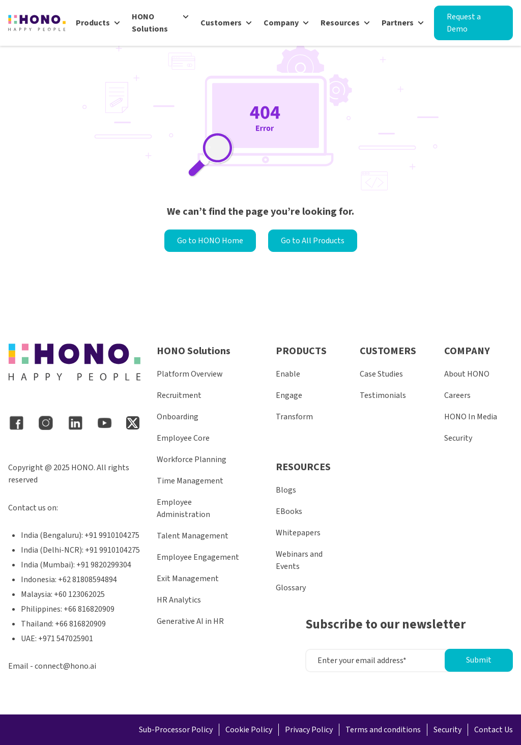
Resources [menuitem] (340, 22)
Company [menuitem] (281, 22)
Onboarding (177, 416)
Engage (289, 395)
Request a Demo (464, 23)
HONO (82, 467)
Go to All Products (312, 240)
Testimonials (383, 395)
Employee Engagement (198, 557)
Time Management (190, 480)
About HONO (466, 374)
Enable (288, 374)
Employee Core (183, 438)
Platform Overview (190, 374)
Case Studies (381, 374)
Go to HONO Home (210, 240)
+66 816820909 (89, 609)
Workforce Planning (191, 459)
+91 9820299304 (103, 564)
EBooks (289, 511)
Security (458, 438)
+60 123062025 (79, 594)
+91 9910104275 (111, 535)
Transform (294, 416)
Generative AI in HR (190, 621)
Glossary (291, 587)
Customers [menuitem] (221, 22)
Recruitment (179, 395)
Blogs (286, 490)
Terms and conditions (383, 729)
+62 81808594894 (87, 579)
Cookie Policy (248, 729)
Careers (457, 395)
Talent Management (192, 535)
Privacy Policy (309, 729)
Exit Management (188, 578)
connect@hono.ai (65, 666)
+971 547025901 (65, 638)
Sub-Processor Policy (176, 729)
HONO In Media (470, 416)
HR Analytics (179, 600)
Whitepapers (298, 532)
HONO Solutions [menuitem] (150, 23)
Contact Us (493, 729)
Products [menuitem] (93, 22)
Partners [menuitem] (398, 22)
